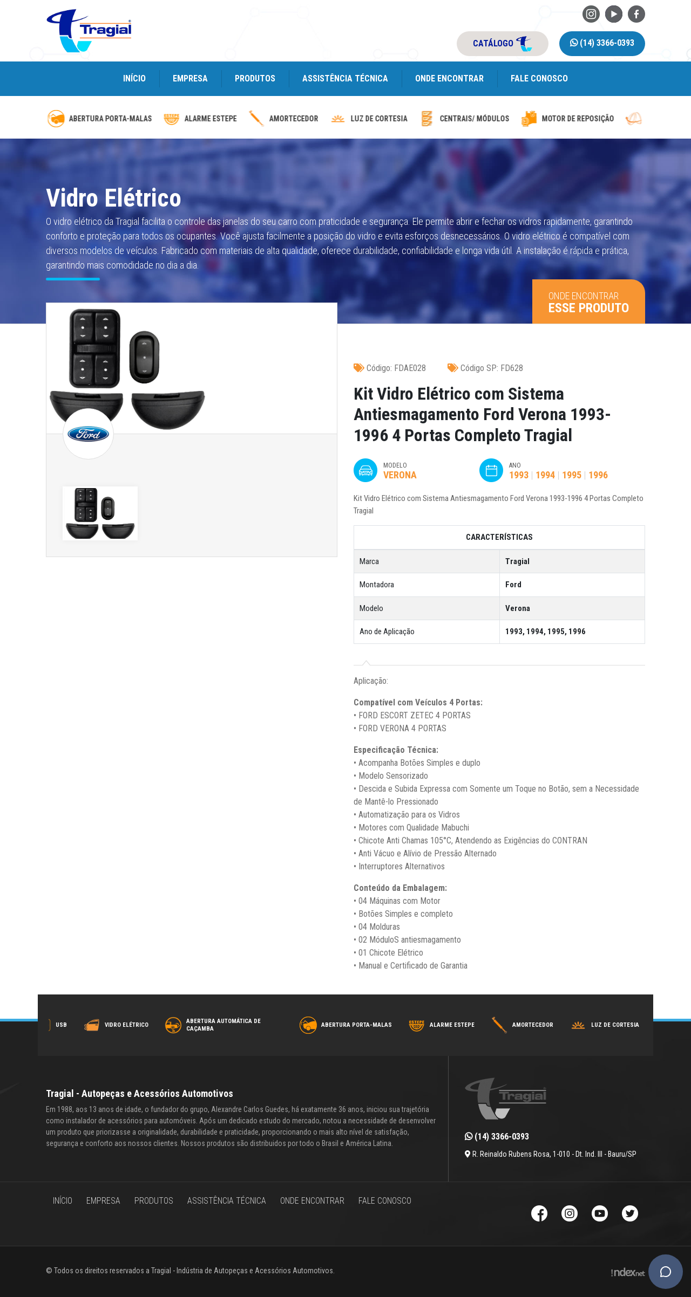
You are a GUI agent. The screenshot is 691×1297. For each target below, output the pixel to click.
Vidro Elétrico (201, 1025)
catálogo (502, 44)
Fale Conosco (539, 78)
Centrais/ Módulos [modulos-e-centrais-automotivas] (608, 118)
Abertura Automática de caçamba (298, 1025)
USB (136, 1025)
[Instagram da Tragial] (591, 13)
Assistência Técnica (345, 78)
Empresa (190, 78)
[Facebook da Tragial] (636, 13)
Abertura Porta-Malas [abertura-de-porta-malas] (244, 118)
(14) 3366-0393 (602, 43)
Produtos (255, 78)
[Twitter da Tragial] (630, 1215)
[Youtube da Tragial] (613, 13)
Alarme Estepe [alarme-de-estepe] (345, 118)
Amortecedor (608, 1025)
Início (134, 78)
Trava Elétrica (70, 1025)
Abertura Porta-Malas (431, 1025)
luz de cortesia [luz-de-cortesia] (513, 118)
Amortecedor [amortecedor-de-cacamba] (427, 118)
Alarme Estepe (527, 1025)
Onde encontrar (449, 78)
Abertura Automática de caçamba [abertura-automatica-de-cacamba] (93, 118)
